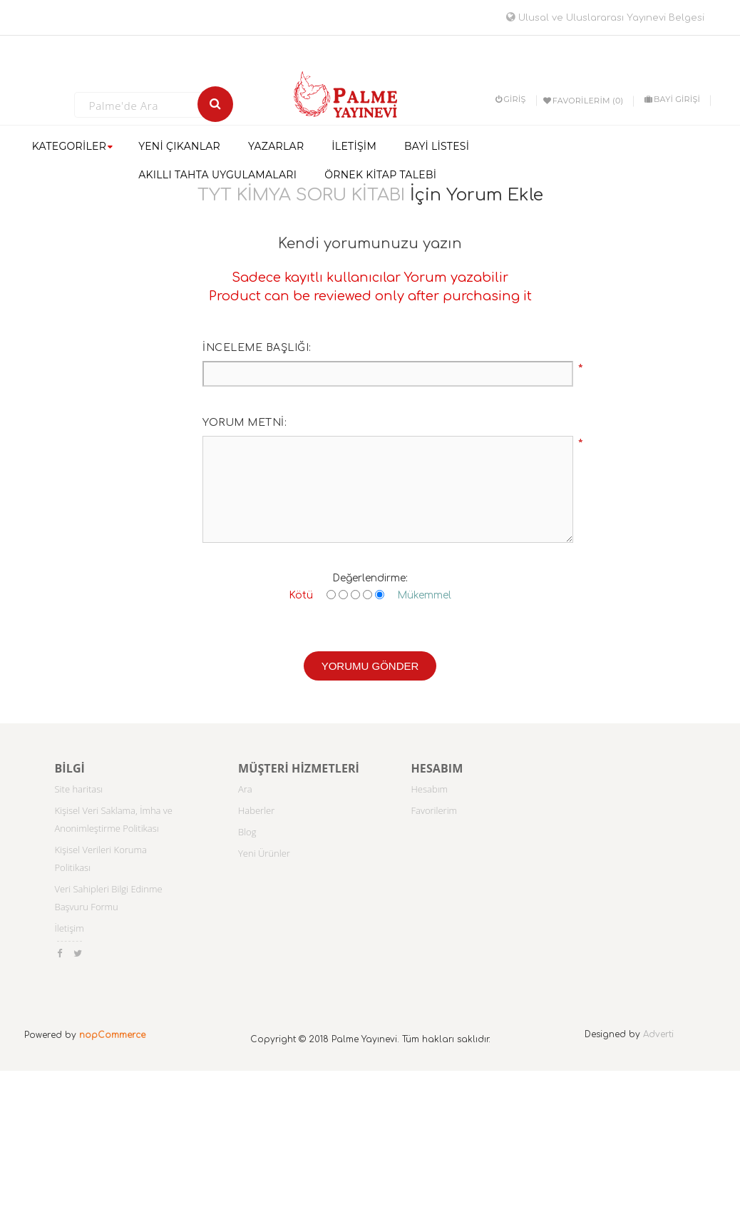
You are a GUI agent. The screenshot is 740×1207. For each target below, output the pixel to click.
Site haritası (79, 789)
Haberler (256, 810)
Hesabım (429, 789)
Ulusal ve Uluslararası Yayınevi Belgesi (605, 18)
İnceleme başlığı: (257, 347)
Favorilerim (434, 810)
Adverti (658, 1034)
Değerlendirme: (370, 578)
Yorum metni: (244, 422)
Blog (247, 831)
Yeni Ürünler (264, 853)
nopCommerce (112, 1035)
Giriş (510, 99)
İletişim (69, 928)
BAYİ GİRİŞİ (672, 99)
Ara (245, 789)
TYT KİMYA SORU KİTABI (301, 195)
